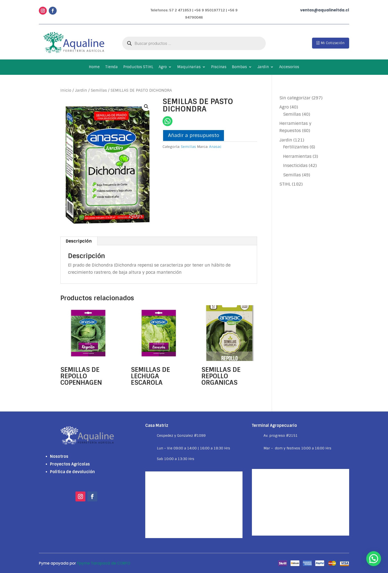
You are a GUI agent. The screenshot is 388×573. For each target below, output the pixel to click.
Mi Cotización (332, 43)
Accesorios (289, 67)
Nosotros (59, 456)
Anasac (215, 146)
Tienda (111, 67)
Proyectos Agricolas (70, 464)
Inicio (65, 90)
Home (94, 67)
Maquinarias (189, 67)
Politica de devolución (72, 471)
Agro (163, 67)
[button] (146, 106)
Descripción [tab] (79, 241)
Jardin (263, 67)
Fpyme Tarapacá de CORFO (103, 563)
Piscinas (218, 67)
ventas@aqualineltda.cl (324, 10)
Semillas (99, 90)
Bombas (239, 67)
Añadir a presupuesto (193, 135)
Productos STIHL (138, 67)
